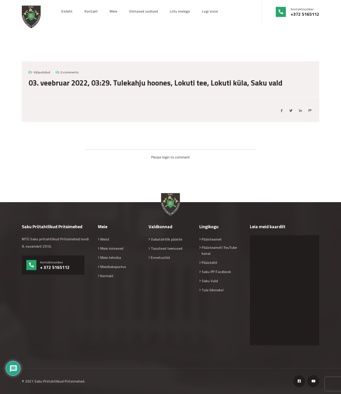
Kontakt (91, 11)
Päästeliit (209, 262)
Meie (113, 11)
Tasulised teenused (166, 248)
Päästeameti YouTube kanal (219, 250)
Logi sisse (210, 11)
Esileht (67, 11)
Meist (104, 239)
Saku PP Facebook (216, 271)
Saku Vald (210, 281)
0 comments (69, 72)
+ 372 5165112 (55, 267)
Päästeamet (212, 239)
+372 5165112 (305, 14)
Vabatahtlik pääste (166, 239)
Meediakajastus (113, 266)
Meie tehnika (110, 257)
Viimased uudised (143, 11)
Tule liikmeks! (213, 290)
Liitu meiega (180, 11)
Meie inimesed (111, 248)
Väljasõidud (41, 72)
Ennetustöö (160, 257)
